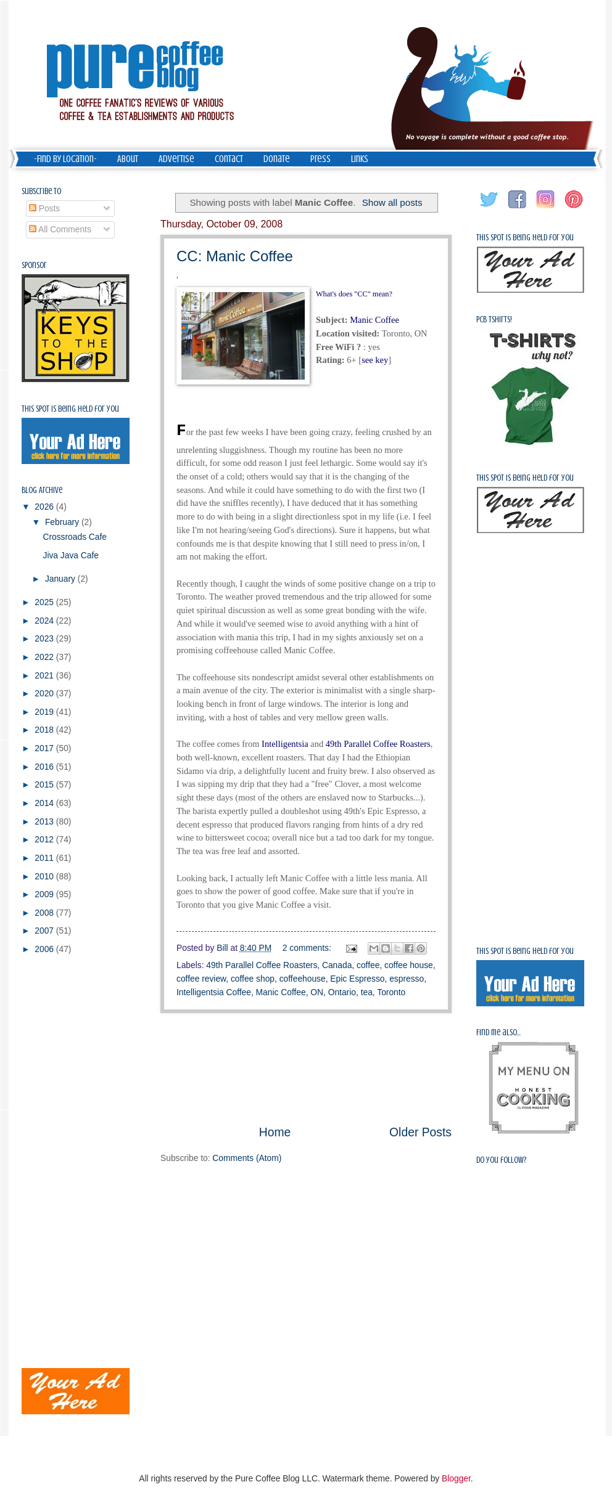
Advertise (176, 159)
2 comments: (308, 948)
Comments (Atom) (246, 1158)
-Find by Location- (65, 159)
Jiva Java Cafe (71, 555)
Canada (337, 965)
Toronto (391, 992)
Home (275, 1132)
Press (320, 159)
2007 (45, 930)
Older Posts (420, 1132)
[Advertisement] (306, 1068)
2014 (45, 803)
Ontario (342, 992)
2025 (45, 602)
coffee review (201, 979)
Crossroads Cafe (75, 537)
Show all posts (392, 202)
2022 (45, 657)
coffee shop (253, 979)
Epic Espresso (357, 979)
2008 (45, 913)
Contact (229, 159)
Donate (276, 159)
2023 (45, 638)
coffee (368, 965)
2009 (45, 894)
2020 (45, 693)
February (63, 522)
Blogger (456, 1478)
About (127, 159)
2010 (45, 876)
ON (316, 992)
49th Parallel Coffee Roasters (261, 965)
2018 (45, 730)
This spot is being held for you (70, 408)
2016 (45, 767)
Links (359, 159)
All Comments (60, 229)
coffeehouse (302, 979)
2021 (45, 675)
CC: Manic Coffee (234, 256)
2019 (45, 712)
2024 (45, 620)
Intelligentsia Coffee (213, 992)
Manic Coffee (281, 992)
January (61, 579)
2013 (45, 821)
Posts (44, 208)
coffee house (408, 965)
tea (367, 992)
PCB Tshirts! (494, 319)
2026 (45, 506)
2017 (45, 748)
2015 (45, 784)
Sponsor (34, 265)
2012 (45, 839)
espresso (406, 979)
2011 (45, 858)
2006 (45, 949)
